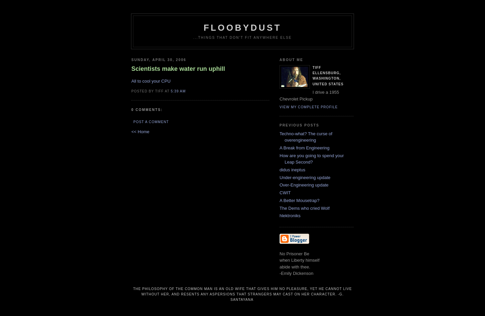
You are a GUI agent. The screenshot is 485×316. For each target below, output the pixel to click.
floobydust (242, 28)
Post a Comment (151, 122)
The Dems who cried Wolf (305, 208)
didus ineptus (292, 169)
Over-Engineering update (304, 185)
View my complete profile (309, 107)
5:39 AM (178, 91)
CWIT (285, 192)
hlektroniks (290, 215)
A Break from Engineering (304, 147)
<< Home (140, 131)
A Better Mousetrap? (300, 200)
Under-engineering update (305, 177)
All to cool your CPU (150, 81)
